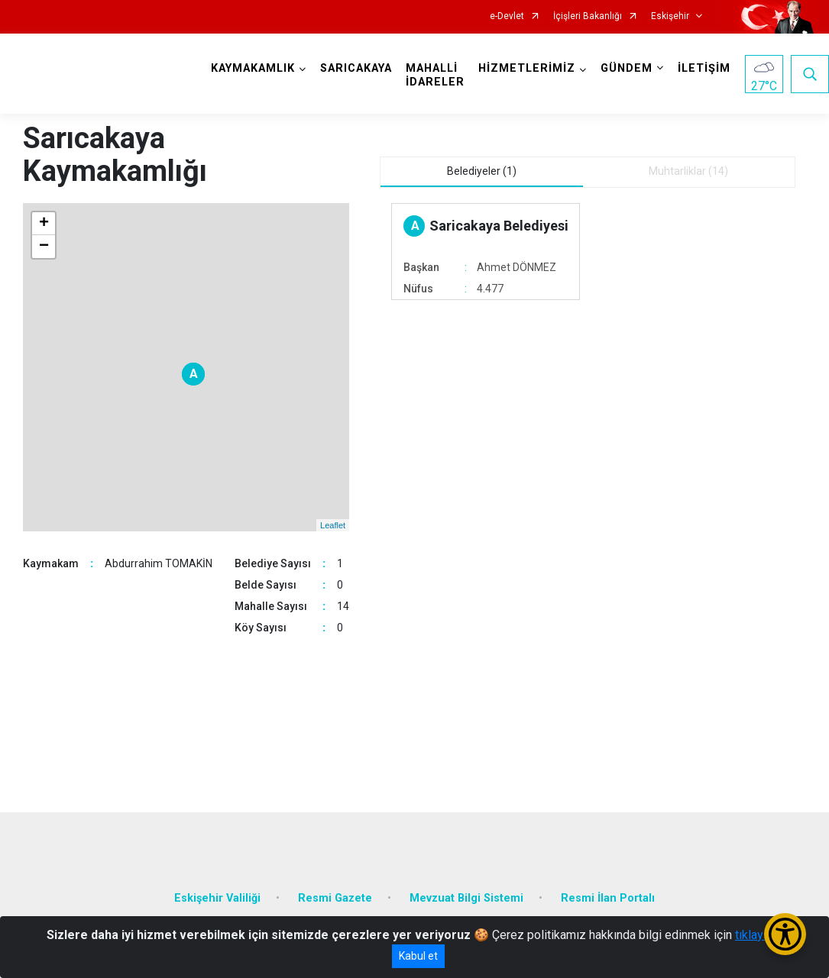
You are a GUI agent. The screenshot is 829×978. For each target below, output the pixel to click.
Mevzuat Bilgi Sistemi (466, 898)
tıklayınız (758, 935)
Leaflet (332, 525)
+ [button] (44, 223)
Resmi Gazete (335, 898)
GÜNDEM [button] (627, 68)
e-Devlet (507, 16)
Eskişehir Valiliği (217, 898)
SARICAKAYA (356, 68)
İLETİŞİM (704, 68)
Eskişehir (670, 16)
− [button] (44, 246)
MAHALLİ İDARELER (435, 75)
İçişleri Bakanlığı (587, 16)
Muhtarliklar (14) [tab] (688, 171)
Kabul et (418, 956)
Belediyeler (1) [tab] (482, 171)
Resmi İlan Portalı (608, 898)
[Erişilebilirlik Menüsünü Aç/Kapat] (785, 934)
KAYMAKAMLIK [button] (253, 68)
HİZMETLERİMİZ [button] (526, 68)
